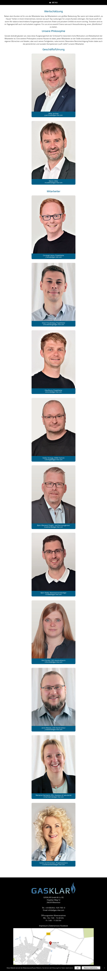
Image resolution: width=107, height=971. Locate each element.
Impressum (43, 925)
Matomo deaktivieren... (91, 968)
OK (77, 968)
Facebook (64, 925)
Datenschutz (54, 925)
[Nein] (104, 968)
